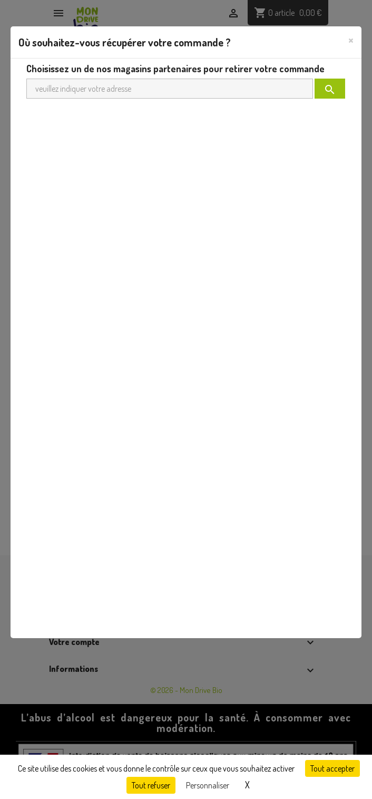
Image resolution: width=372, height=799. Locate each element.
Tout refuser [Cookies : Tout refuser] (151, 785)
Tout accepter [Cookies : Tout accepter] (332, 768)
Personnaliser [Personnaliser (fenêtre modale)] (207, 785)
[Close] (351, 39)
